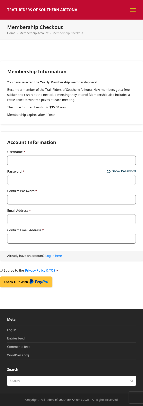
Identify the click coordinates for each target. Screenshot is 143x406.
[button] (133, 10)
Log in (11, 330)
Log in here (53, 256)
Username (16, 152)
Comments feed (19, 347)
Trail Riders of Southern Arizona (42, 9)
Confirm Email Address (25, 230)
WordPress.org (18, 355)
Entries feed (16, 338)
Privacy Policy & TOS (40, 270)
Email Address (19, 210)
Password (15, 171)
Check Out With (26, 282)
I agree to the (29, 270)
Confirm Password (22, 191)
